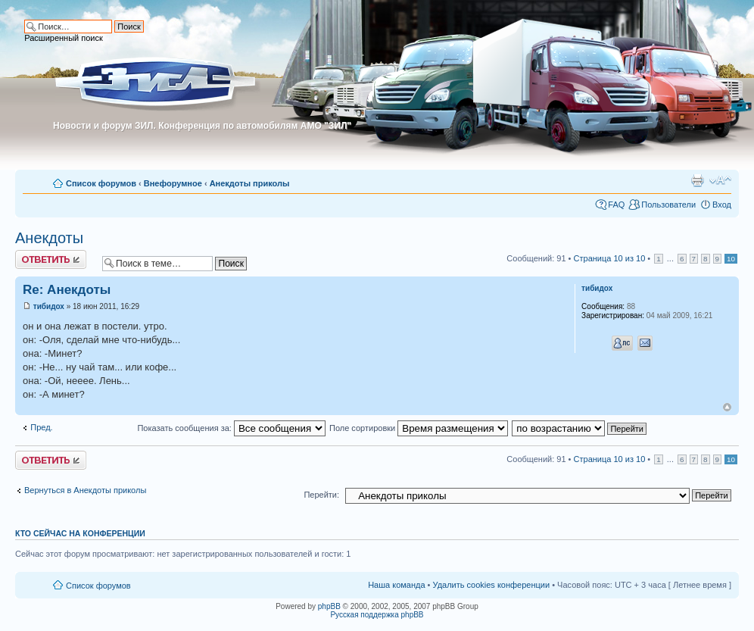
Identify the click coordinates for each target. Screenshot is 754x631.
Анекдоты (49, 238)
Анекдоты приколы (250, 183)
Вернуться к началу (727, 407)
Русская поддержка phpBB (376, 615)
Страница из (610, 258)
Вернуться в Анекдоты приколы (85, 490)
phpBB (329, 606)
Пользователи (668, 204)
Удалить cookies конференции (491, 584)
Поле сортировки (418, 428)
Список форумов (101, 183)
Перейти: (321, 494)
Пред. (41, 427)
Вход (721, 204)
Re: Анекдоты (67, 290)
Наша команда (396, 584)
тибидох (48, 306)
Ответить (50, 259)
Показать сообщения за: (231, 428)
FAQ (616, 204)
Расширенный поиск (63, 37)
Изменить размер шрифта (720, 180)
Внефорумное (173, 183)
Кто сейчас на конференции (80, 533)
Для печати (697, 180)
